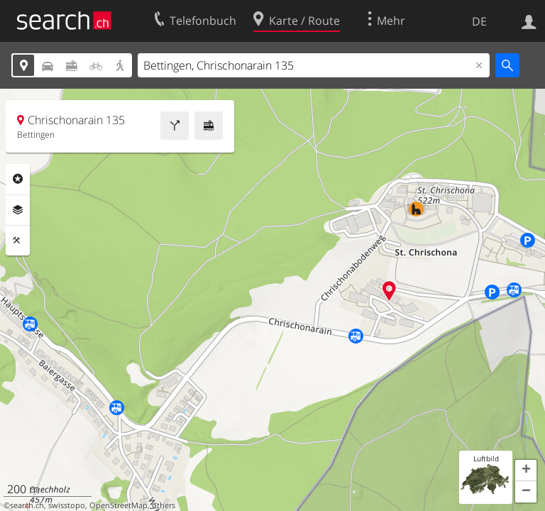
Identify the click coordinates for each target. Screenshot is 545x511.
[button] (525, 470)
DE (479, 21)
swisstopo (66, 505)
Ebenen (18, 210)
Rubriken (18, 179)
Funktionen (18, 241)
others (163, 505)
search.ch (27, 505)
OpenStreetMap (118, 505)
